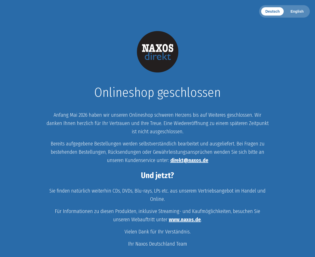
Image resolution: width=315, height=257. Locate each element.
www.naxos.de (185, 219)
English (297, 11)
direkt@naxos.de (189, 160)
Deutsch (272, 11)
